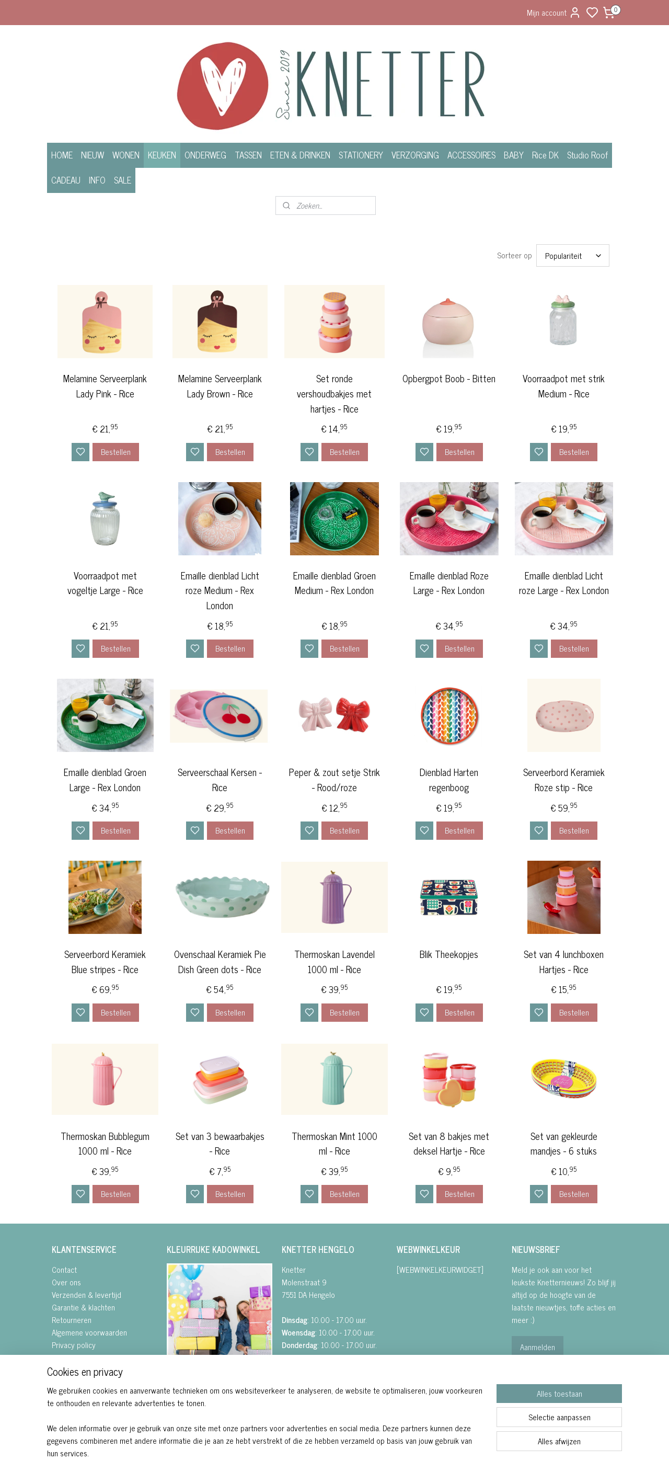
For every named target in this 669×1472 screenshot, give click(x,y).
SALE (122, 180)
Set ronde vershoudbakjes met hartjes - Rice (334, 393)
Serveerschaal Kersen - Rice (220, 779)
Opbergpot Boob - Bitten (448, 378)
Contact (64, 1269)
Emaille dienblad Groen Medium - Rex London (334, 583)
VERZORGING (415, 154)
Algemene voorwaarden (89, 1332)
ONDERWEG (205, 154)
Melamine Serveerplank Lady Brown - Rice (220, 386)
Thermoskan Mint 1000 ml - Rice (334, 1143)
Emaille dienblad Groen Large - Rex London (105, 779)
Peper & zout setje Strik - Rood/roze (334, 779)
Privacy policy (74, 1344)
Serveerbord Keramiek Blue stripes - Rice (105, 961)
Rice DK (545, 154)
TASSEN (248, 154)
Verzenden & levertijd (86, 1294)
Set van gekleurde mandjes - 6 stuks (563, 1143)
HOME (62, 154)
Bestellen (116, 451)
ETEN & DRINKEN (300, 154)
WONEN (126, 154)
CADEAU (65, 180)
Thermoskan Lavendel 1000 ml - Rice (334, 961)
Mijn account (554, 12)
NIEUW (92, 154)
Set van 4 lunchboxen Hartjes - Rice (564, 961)
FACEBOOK (188, 1387)
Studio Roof (587, 154)
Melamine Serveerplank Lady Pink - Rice (105, 386)
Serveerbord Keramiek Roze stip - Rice (564, 779)
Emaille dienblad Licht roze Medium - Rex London (220, 590)
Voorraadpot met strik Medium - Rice (564, 386)
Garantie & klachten (83, 1307)
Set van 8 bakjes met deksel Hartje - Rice (449, 1143)
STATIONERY (361, 154)
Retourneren (71, 1319)
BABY (514, 154)
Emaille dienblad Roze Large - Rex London (449, 583)
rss (387, 1452)
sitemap (371, 1452)
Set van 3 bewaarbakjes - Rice (220, 1143)
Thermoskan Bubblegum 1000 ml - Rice (105, 1143)
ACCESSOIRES (471, 154)
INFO (97, 180)
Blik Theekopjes (449, 954)
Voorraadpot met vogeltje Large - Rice (105, 583)
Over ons (66, 1281)
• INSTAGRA (184, 1400)
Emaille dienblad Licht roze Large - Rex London (564, 583)
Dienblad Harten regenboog (449, 779)
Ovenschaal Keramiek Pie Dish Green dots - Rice (220, 961)
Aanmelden (537, 1346)
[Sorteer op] (573, 255)
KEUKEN (162, 154)
